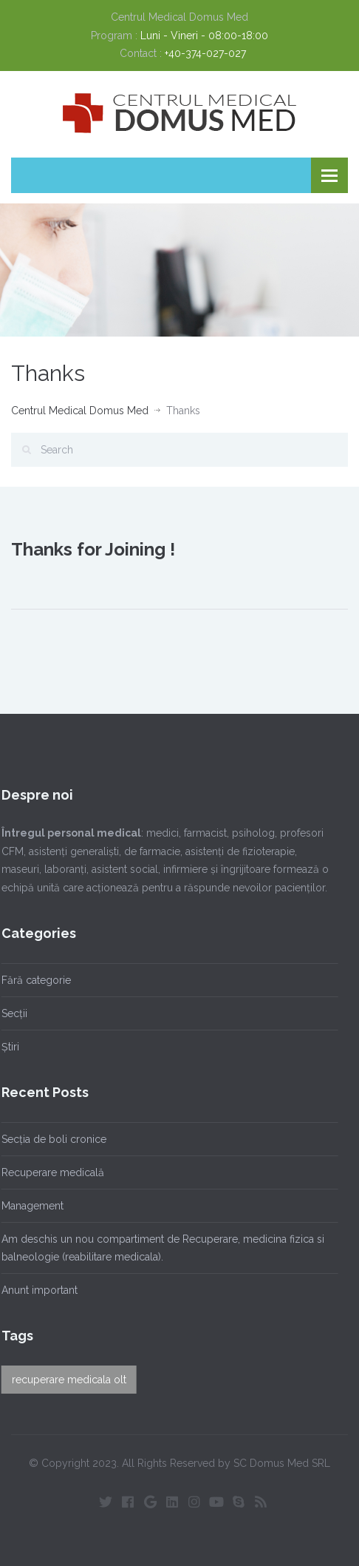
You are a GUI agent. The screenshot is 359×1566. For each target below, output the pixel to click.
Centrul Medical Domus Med (79, 410)
